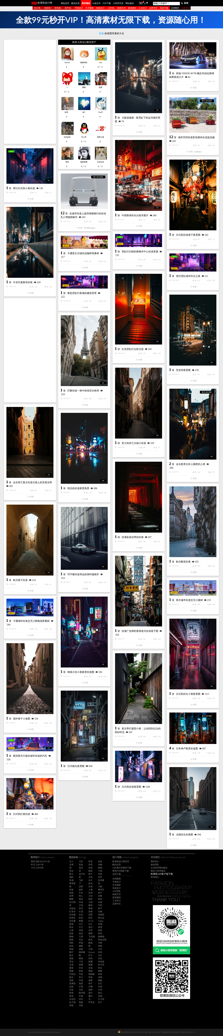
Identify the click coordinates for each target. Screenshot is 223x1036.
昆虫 (81, 868)
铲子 (90, 955)
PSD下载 (107, 3)
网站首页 (65, 3)
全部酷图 (116, 878)
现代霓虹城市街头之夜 (188, 276)
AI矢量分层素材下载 (121, 868)
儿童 (81, 936)
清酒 (100, 977)
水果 (71, 864)
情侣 (100, 933)
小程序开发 (118, 3)
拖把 (81, 983)
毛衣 (81, 939)
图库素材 (86, 3)
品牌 (81, 886)
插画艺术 (121, 8)
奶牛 (71, 955)
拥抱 (71, 936)
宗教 (100, 896)
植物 (100, 868)
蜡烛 (81, 958)
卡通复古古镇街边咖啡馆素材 (83, 253)
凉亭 (90, 930)
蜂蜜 (81, 921)
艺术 (81, 893)
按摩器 (72, 983)
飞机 (81, 880)
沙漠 (71, 965)
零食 (90, 977)
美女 (71, 871)
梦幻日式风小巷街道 (24, 188)
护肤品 (72, 974)
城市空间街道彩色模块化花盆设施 (196, 137)
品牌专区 (153, 8)
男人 (81, 896)
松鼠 (81, 918)
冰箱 (100, 902)
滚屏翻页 (175, 8)
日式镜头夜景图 (75, 766)
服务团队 (155, 864)
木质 (100, 986)
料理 (71, 993)
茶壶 (100, 974)
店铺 (100, 996)
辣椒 (81, 1002)
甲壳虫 (91, 1002)
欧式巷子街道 (20, 580)
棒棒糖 (82, 952)
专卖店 (72, 999)
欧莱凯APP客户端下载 (162, 874)
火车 (100, 949)
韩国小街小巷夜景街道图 (80, 672)
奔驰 (100, 924)
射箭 (71, 933)
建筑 (90, 871)
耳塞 (100, 943)
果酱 (71, 971)
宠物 (100, 946)
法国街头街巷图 (184, 834)
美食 (71, 889)
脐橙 (71, 939)
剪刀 (81, 977)
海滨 (90, 927)
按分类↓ (37, 8)
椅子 (90, 874)
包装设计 (100, 8)
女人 (71, 861)
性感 (71, 880)
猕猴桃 (101, 936)
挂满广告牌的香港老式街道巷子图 (140, 631)
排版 (81, 949)
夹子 (100, 1002)
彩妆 (81, 864)
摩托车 (101, 889)
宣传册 (101, 880)
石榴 (90, 986)
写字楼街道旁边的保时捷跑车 (83, 574)
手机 (100, 905)
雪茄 (71, 1005)
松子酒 (72, 1002)
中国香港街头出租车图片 (135, 215)
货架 (81, 930)
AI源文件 (96, 3)
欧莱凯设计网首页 (120, 861)
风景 (90, 864)
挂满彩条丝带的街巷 (133, 537)
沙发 (90, 877)
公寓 (71, 930)
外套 (81, 974)
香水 (71, 927)
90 (141, 3)
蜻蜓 (100, 980)
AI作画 (111, 8)
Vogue (100, 921)
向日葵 (72, 902)
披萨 (81, 889)
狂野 (71, 896)
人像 (90, 889)
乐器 (81, 980)
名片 (90, 880)
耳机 (100, 874)
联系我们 (155, 877)
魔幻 (90, 996)
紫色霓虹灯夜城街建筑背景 (82, 293)
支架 (90, 968)
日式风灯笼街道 (21, 814)
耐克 (90, 939)
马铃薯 (72, 921)
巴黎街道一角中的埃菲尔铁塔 (83, 390)
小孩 (100, 871)
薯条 (71, 968)
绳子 (90, 983)
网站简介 (155, 861)
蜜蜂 (90, 933)
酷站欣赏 (75, 3)
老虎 (100, 861)
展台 (100, 993)
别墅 (90, 914)
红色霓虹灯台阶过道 (133, 349)
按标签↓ (48, 8)
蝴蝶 (100, 971)
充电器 (101, 961)
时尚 (81, 908)
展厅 (90, 993)
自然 (90, 886)
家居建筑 (132, 8)
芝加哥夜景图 (183, 370)
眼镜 (90, 943)
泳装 (100, 958)
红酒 (81, 911)
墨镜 (90, 971)
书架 (81, 1005)
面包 (100, 899)
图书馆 (82, 993)
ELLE (90, 921)
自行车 (82, 874)
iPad (90, 924)
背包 (71, 961)
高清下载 (164, 8)
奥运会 (101, 918)
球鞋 (71, 943)
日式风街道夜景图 (131, 787)
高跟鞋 (101, 914)
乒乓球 (101, 999)
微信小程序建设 (158, 871)
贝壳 (81, 990)
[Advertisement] (30, 92)
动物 (100, 864)
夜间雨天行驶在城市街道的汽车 (30, 756)
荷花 (71, 996)
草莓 (81, 943)
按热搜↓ (58, 8)
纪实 (81, 914)
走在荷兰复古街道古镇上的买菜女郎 (32, 482)
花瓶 (71, 980)
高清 (90, 893)
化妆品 (72, 908)
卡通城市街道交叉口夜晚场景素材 (31, 621)
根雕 (90, 965)
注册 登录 (185, 8)
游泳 (81, 933)
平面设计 (79, 8)
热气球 (101, 965)
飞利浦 (91, 936)
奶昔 (81, 971)
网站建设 (130, 3)
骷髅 (90, 961)
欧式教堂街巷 (183, 561)
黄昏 (71, 958)
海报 (71, 949)
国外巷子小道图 (21, 718)
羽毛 (81, 999)
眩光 (90, 883)
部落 (71, 924)
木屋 (81, 996)
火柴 (90, 949)
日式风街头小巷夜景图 (188, 694)
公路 (90, 902)
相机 (71, 877)
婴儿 (71, 874)
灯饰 (81, 986)
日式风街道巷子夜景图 (188, 235)
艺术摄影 (89, 8)
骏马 (71, 977)
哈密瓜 (72, 918)
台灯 (100, 955)
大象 (100, 886)
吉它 (100, 983)
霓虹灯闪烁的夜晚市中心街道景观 (140, 251)
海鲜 (90, 990)
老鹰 (81, 965)
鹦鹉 (71, 899)
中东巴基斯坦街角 (23, 282)
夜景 (100, 927)
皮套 (71, 986)
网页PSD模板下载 (120, 871)
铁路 (100, 930)
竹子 (81, 927)
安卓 (81, 968)
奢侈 (90, 908)
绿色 (90, 868)
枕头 (100, 968)
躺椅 (81, 946)
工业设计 (143, 8)
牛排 (100, 990)
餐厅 (71, 952)
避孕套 (72, 883)
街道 (81, 902)
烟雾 (90, 980)
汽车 (81, 861)
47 (145, 3)
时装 (90, 861)
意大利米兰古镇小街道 (134, 443)
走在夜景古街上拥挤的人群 (190, 464)
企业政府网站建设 (159, 868)
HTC (81, 924)
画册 (90, 911)
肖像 (100, 911)
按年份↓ (68, 8)
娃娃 (71, 946)
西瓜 (90, 918)
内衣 (100, 877)
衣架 (71, 990)
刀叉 (81, 961)
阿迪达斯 (102, 939)
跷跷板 (91, 974)
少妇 (90, 896)
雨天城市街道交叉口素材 (189, 600)
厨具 (90, 958)
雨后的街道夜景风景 (78, 488)
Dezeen (91, 952)
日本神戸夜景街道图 (187, 748)
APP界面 (116, 891)
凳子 (100, 908)
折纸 (100, 952)
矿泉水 (72, 911)
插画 (71, 893)
